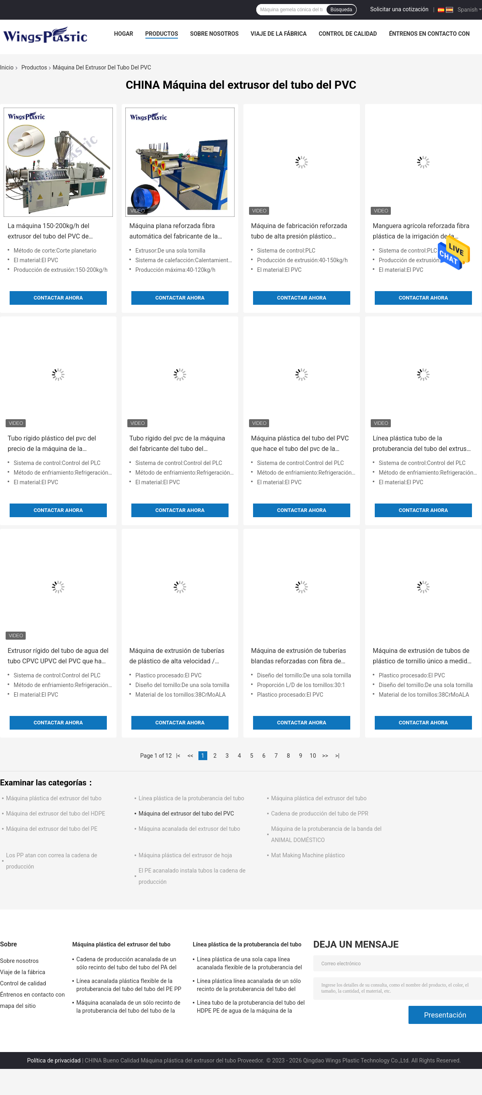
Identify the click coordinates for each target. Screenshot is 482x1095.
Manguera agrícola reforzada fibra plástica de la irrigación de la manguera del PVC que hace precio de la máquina (422, 232)
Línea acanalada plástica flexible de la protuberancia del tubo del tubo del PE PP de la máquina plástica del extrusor (129, 986)
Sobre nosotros (214, 34)
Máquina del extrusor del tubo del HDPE (55, 813)
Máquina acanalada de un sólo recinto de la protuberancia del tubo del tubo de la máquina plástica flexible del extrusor (128, 1007)
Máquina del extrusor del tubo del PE (52, 829)
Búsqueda (341, 9)
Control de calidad (348, 34)
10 (313, 755)
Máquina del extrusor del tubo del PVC (186, 813)
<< (190, 755)
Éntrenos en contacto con (429, 34)
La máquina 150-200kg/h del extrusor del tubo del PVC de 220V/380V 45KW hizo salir (48, 232)
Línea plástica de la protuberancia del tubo (191, 798)
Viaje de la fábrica (278, 34)
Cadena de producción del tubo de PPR (319, 813)
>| (337, 755)
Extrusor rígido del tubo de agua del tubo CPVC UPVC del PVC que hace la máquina (58, 657)
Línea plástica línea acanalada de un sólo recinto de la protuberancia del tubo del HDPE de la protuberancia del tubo (249, 986)
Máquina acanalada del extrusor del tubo (189, 829)
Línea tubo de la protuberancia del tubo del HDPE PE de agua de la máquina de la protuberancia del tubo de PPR (251, 1007)
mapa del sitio (18, 1006)
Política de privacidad (53, 1060)
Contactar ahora (58, 298)
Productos (161, 34)
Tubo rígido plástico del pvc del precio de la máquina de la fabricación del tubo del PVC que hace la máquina (54, 444)
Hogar (123, 34)
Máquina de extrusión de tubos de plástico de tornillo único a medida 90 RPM (422, 657)
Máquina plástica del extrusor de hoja (185, 855)
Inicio (7, 67)
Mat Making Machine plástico (308, 855)
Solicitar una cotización (399, 9)
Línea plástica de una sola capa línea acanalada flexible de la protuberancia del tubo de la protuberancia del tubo (249, 964)
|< (178, 755)
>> (325, 755)
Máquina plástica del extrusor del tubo (54, 798)
